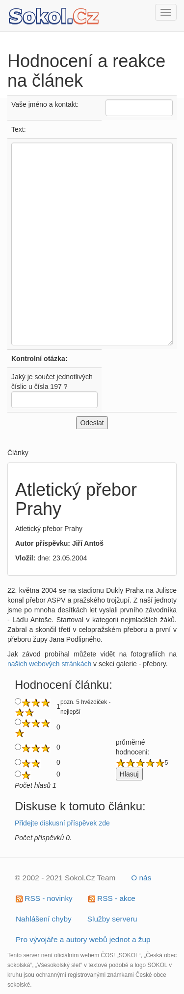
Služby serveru (112, 919)
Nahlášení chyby (44, 919)
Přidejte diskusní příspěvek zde (62, 823)
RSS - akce (111, 898)
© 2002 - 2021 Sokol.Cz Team (65, 877)
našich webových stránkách (49, 664)
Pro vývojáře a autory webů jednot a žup (83, 939)
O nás (141, 877)
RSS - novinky (44, 898)
